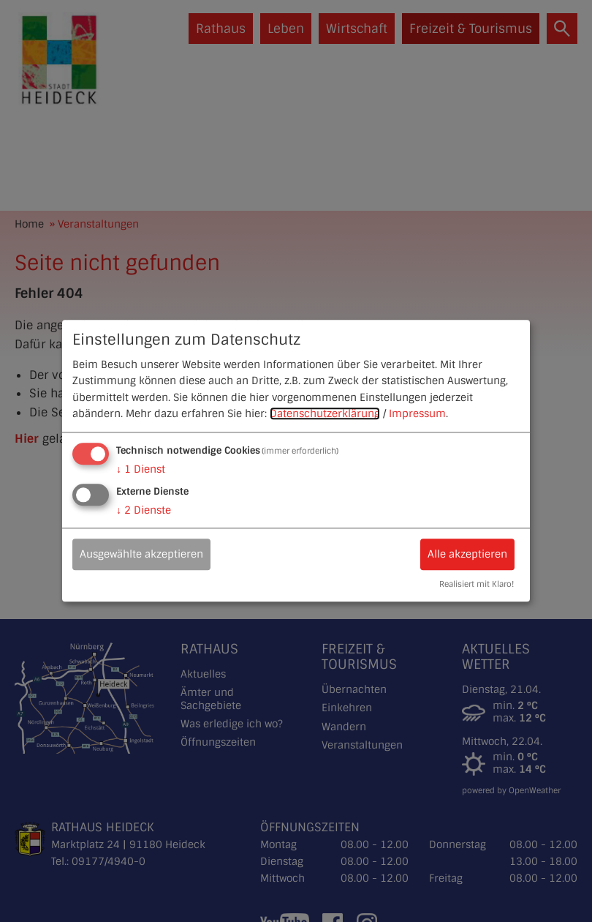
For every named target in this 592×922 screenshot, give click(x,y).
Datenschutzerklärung (325, 413)
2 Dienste (143, 510)
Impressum (417, 413)
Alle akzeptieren (467, 554)
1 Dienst (140, 469)
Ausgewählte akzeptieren (141, 554)
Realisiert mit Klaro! (476, 585)
